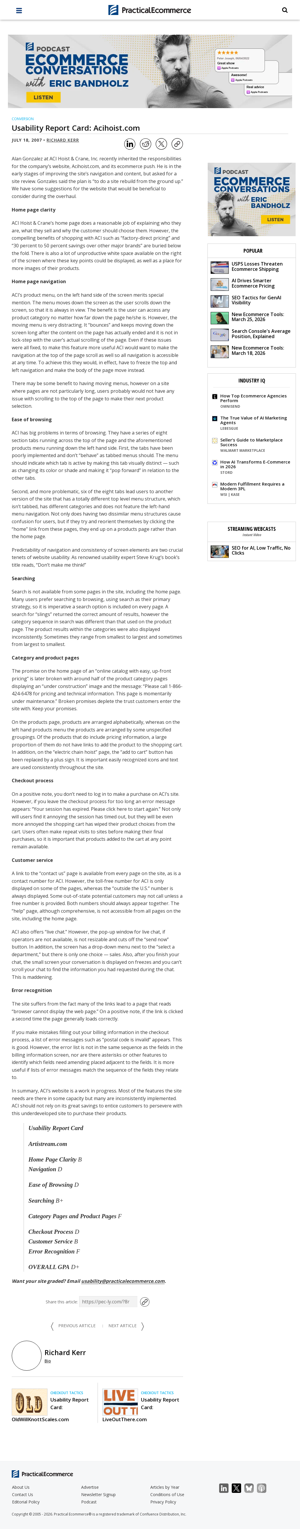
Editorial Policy (26, 1502)
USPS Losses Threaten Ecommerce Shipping (247, 267)
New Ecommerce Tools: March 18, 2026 (247, 351)
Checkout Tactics (66, 1392)
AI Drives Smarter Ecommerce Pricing (243, 284)
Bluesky (252, 1488)
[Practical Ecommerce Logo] (150, 10)
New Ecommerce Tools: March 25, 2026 (247, 317)
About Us (21, 1487)
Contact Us (22, 1494)
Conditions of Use (167, 1494)
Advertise (90, 1487)
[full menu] (19, 12)
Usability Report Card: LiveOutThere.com (140, 1409)
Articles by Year (164, 1487)
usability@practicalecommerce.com (123, 1281)
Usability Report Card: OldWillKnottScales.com (50, 1409)
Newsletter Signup (98, 1494)
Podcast (89, 1502)
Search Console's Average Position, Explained (251, 334)
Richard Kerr (63, 140)
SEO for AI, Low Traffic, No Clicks (251, 551)
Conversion (23, 118)
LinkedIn (227, 1488)
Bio (48, 1361)
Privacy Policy (163, 1502)
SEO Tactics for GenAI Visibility (246, 301)
